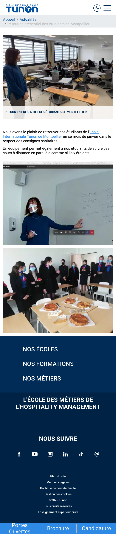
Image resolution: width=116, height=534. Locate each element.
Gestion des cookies (58, 494)
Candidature (96, 528)
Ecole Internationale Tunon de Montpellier (51, 134)
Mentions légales (58, 482)
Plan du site (58, 476)
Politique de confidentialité (58, 488)
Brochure (58, 528)
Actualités (28, 19)
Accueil (9, 19)
